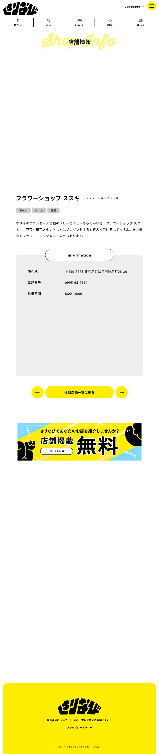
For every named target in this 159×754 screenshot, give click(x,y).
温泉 (110, 22)
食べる (18, 22)
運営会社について (57, 720)
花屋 (53, 210)
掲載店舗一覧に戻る (79, 392)
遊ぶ (49, 22)
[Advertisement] (79, 636)
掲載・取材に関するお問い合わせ (93, 720)
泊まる (79, 22)
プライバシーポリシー (79, 727)
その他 (39, 210)
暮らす (140, 22)
